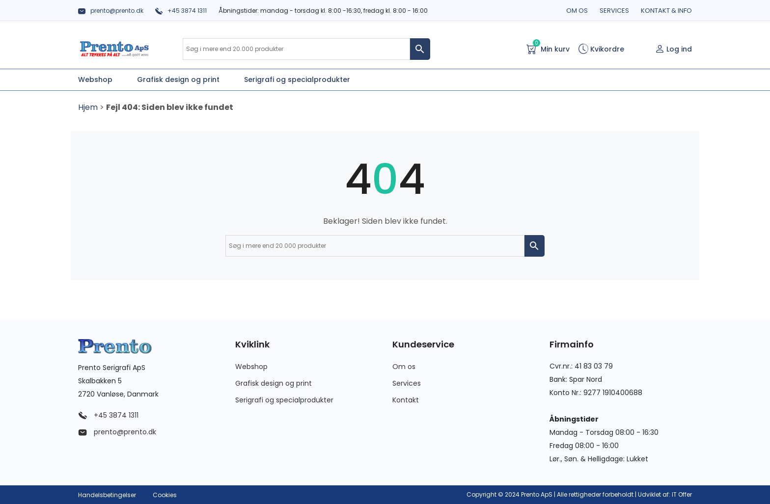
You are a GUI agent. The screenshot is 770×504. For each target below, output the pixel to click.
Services (614, 10)
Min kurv (548, 48)
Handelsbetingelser (107, 495)
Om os (577, 10)
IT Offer (682, 494)
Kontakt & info (666, 10)
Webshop (251, 366)
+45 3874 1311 (181, 10)
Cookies (165, 495)
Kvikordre (601, 49)
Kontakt (405, 400)
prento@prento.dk (110, 10)
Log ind (673, 49)
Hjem (88, 107)
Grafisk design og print (273, 383)
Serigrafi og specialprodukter (284, 400)
